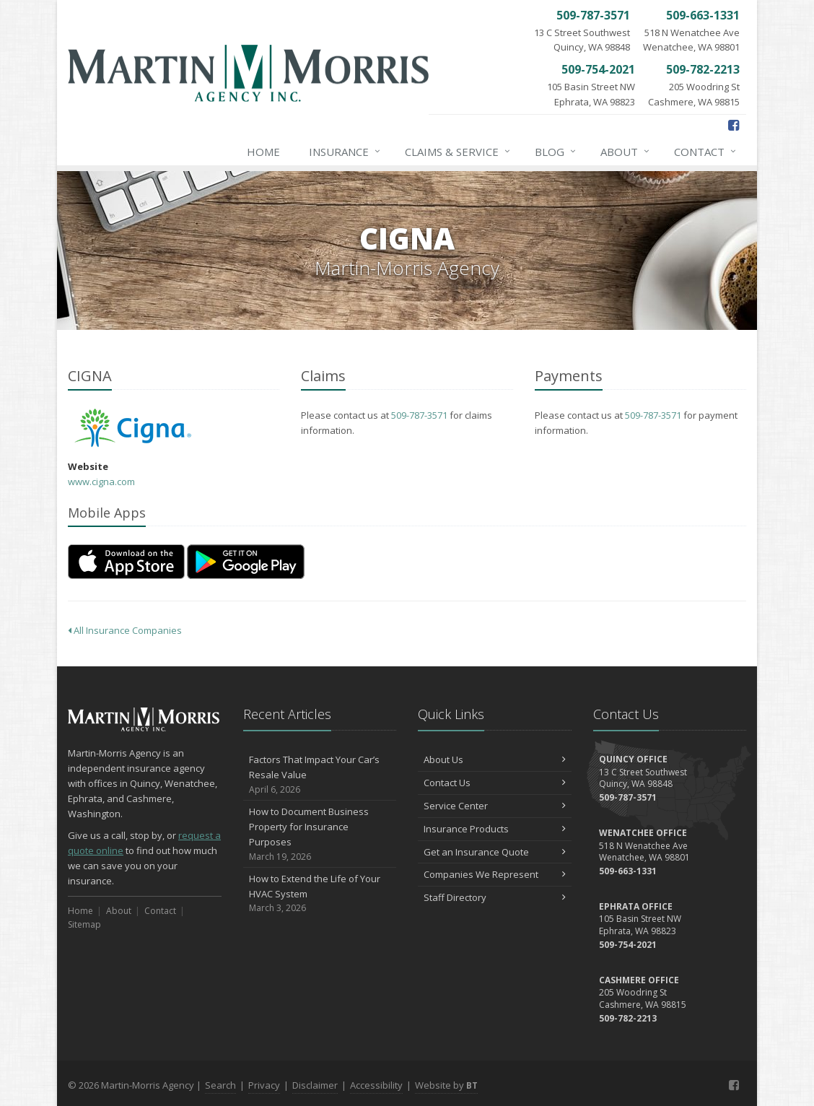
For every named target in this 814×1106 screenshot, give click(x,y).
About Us (495, 759)
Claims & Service (458, 152)
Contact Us (495, 782)
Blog (556, 152)
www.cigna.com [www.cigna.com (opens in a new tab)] (101, 481)
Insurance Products (495, 828)
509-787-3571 (419, 415)
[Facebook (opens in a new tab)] (733, 125)
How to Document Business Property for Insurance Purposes (320, 834)
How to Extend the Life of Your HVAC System (320, 893)
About (625, 152)
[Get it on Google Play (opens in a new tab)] (246, 561)
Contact (706, 152)
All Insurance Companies (125, 630)
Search (220, 1085)
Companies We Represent (495, 874)
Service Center (495, 805)
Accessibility (376, 1085)
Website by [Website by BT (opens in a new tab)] (446, 1085)
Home (263, 151)
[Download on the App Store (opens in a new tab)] (126, 561)
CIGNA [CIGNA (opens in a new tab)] (132, 428)
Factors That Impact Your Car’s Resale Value (320, 774)
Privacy (264, 1085)
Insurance (345, 152)
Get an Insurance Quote (495, 851)
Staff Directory (495, 897)
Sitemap (84, 924)
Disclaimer (315, 1085)
